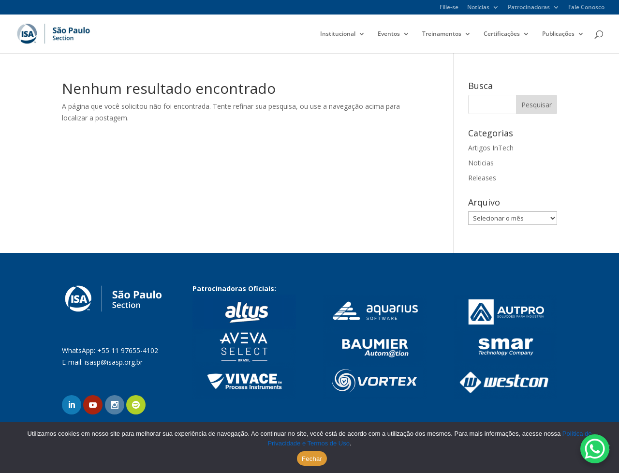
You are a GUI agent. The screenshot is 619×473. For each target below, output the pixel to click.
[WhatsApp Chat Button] (594, 448)
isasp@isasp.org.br (114, 362)
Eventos (389, 34)
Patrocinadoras (529, 7)
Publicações (558, 34)
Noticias (481, 162)
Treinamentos (441, 34)
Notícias (478, 7)
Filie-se (449, 7)
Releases (482, 177)
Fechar (312, 458)
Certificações (502, 34)
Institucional (337, 34)
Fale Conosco (586, 7)
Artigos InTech (491, 147)
